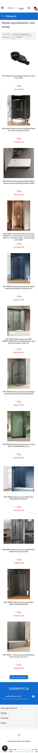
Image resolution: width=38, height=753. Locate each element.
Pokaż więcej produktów (18, 677)
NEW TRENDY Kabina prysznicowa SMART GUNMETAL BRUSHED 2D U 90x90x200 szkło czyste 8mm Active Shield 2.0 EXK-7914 (18, 341)
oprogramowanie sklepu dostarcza (16, 741)
